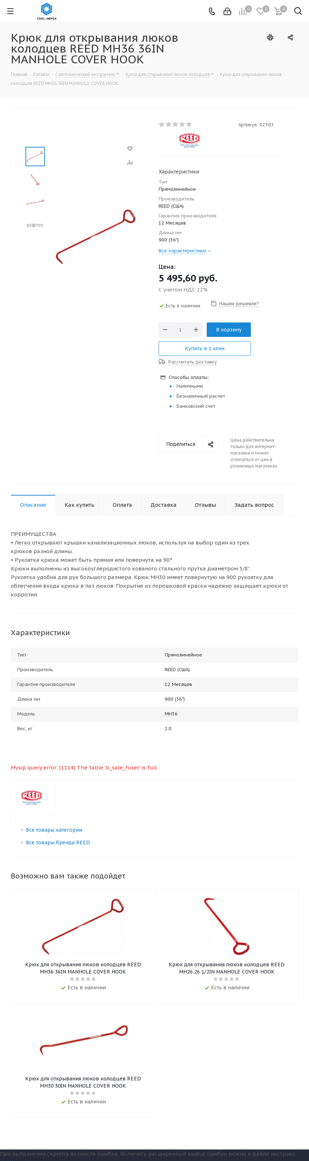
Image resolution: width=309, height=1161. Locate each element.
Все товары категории (54, 830)
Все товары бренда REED (58, 842)
